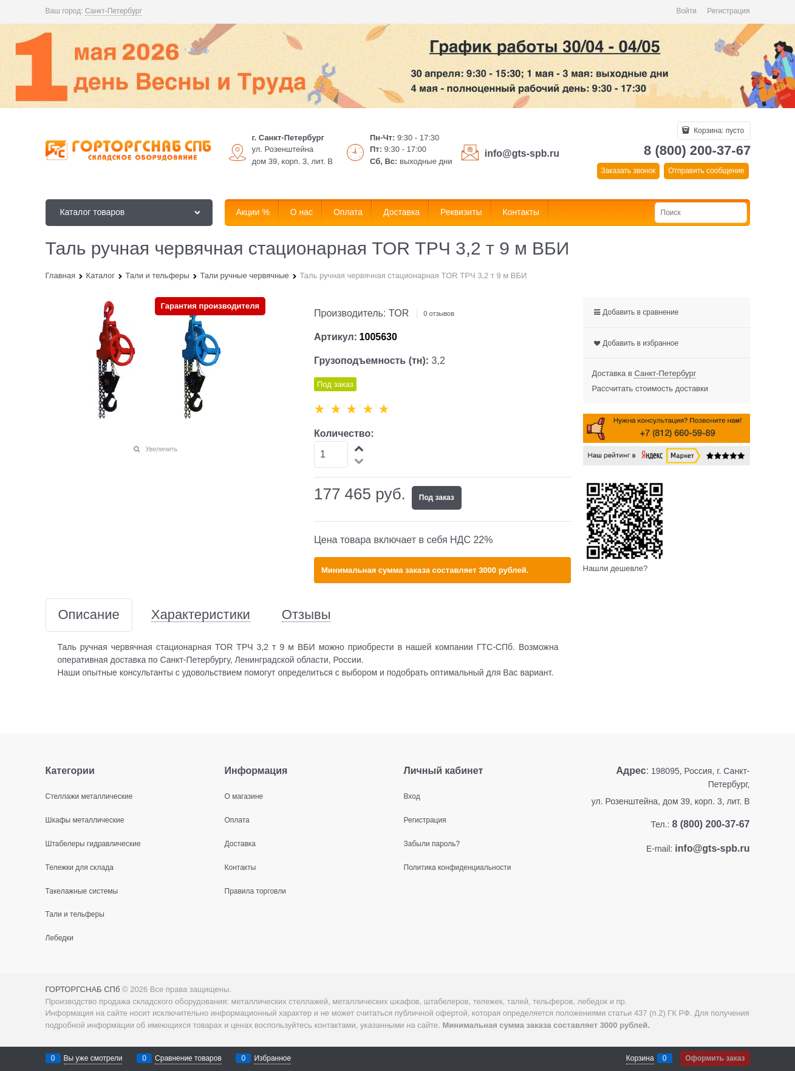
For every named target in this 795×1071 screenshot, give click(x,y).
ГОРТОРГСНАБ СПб (83, 989)
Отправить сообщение (706, 170)
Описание (89, 615)
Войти (686, 11)
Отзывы (306, 615)
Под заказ (436, 497)
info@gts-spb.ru (522, 153)
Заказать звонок (628, 170)
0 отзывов (438, 313)
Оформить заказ (715, 1058)
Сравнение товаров (188, 1058)
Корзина (640, 1058)
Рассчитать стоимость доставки (650, 388)
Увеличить (161, 449)
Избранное (272, 1058)
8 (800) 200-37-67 (697, 150)
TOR (399, 313)
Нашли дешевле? (615, 568)
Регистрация (728, 11)
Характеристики (200, 615)
